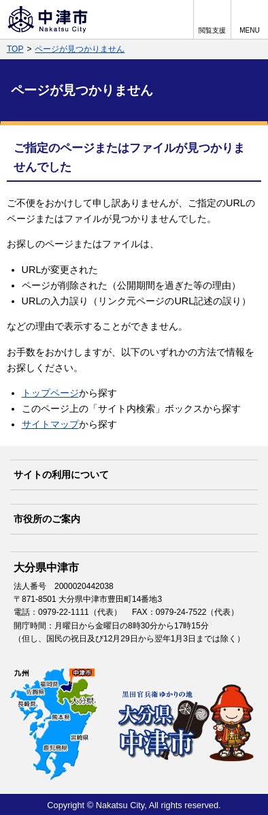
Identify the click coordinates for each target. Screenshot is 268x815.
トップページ (50, 392)
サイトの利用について (61, 474)
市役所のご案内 (47, 518)
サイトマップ (50, 424)
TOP (15, 49)
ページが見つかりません (79, 49)
